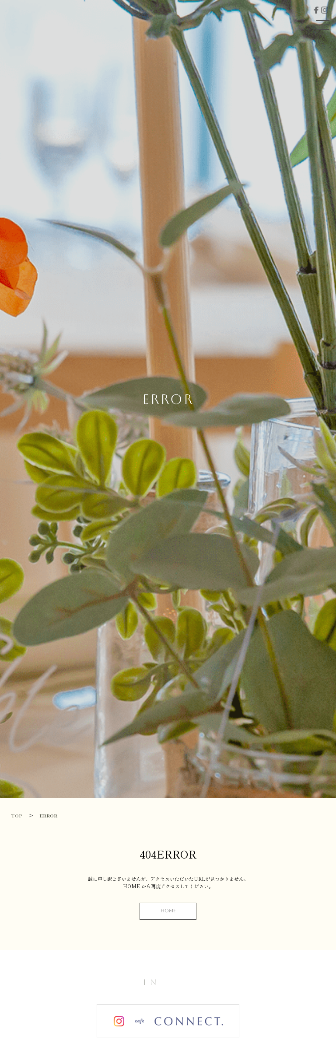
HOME (168, 911)
